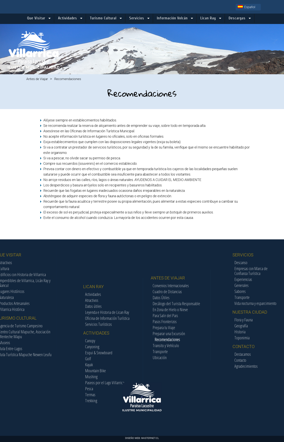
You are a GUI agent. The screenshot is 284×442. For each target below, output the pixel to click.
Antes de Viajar (37, 79)
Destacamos (262, 354)
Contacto (259, 360)
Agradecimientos (265, 366)
